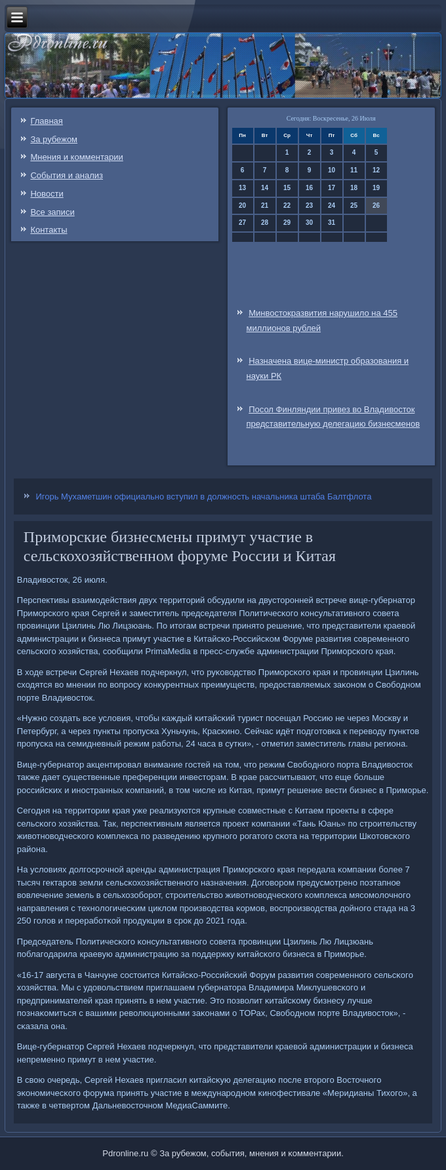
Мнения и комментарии (76, 157)
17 (331, 187)
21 (264, 205)
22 (287, 205)
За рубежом (53, 139)
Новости (46, 194)
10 (331, 170)
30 (309, 222)
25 (353, 205)
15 (287, 187)
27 (242, 222)
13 (242, 187)
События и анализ (66, 175)
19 (376, 187)
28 (264, 222)
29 (287, 222)
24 (331, 205)
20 (242, 205)
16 (309, 187)
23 (309, 205)
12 (376, 170)
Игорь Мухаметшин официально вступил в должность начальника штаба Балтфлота (203, 496)
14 (264, 187)
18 (353, 187)
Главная (46, 121)
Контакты (48, 230)
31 (331, 222)
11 (353, 170)
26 (376, 205)
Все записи (52, 212)
